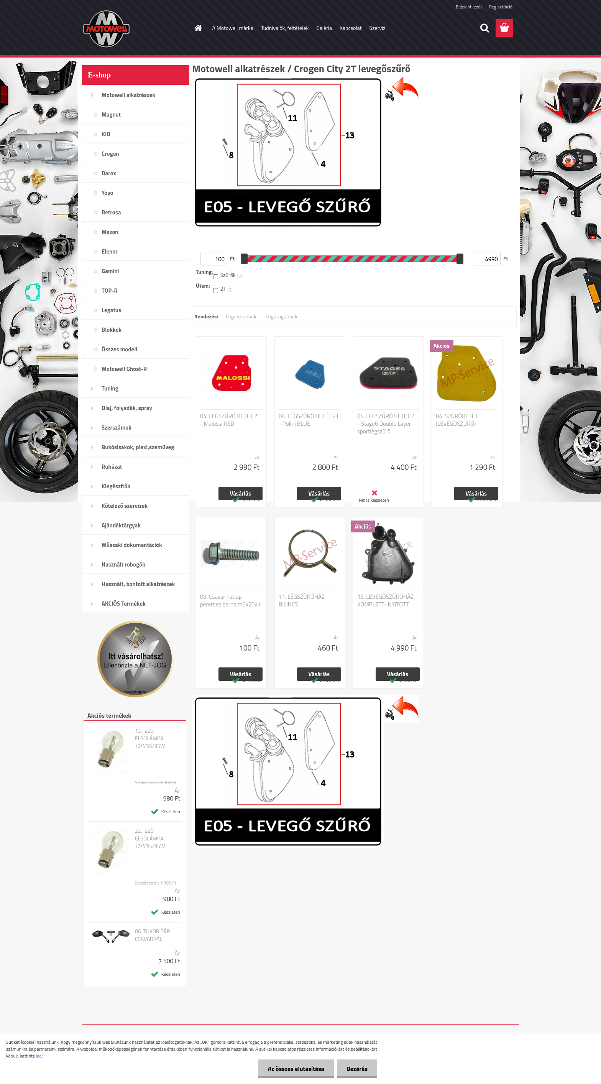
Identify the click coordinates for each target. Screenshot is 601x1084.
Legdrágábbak (281, 316)
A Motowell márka (232, 28)
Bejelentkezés (469, 6)
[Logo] (134, 28)
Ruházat (112, 466)
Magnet (111, 114)
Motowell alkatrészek (128, 95)
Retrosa (111, 212)
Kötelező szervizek (125, 505)
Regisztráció (500, 6)
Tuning (110, 388)
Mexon (110, 231)
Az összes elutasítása (296, 1068)
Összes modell (119, 349)
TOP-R (110, 290)
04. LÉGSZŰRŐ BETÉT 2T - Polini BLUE (309, 420)
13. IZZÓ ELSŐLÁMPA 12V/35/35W (150, 738)
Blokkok (112, 329)
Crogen (110, 153)
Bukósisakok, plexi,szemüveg (138, 447)
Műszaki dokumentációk (132, 544)
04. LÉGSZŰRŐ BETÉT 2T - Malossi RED (230, 420)
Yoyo (107, 192)
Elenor (110, 251)
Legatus (111, 310)
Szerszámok (116, 427)
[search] (484, 28)
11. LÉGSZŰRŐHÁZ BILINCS (302, 600)
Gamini (110, 271)
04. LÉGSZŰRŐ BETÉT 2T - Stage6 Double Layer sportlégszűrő (387, 423)
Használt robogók (123, 564)
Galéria (324, 28)
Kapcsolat (351, 28)
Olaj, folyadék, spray (127, 408)
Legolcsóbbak (241, 316)
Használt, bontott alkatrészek (138, 584)
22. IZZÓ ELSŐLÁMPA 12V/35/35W (150, 838)
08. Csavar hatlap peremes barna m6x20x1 (230, 600)
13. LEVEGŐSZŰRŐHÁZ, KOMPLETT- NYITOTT (386, 600)
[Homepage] (198, 28)
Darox (109, 173)
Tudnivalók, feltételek (285, 28)
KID (106, 134)
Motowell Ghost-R (124, 368)
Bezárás (357, 1068)
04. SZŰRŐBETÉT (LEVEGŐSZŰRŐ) (457, 420)
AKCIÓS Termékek (124, 603)
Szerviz (377, 28)
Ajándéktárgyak (121, 525)
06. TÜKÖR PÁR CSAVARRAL (152, 935)
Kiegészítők (116, 486)
